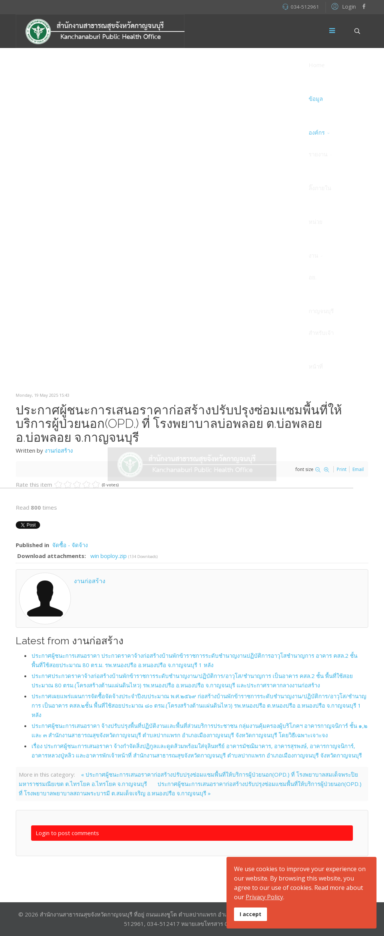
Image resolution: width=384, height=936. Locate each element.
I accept (250, 914)
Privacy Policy (264, 897)
